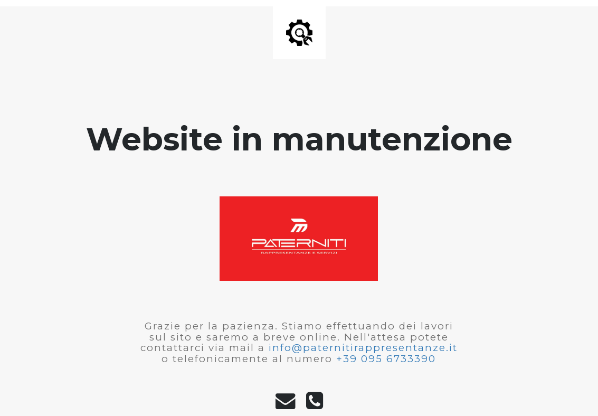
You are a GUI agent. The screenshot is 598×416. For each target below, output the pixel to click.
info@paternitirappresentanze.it (363, 348)
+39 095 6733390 (386, 359)
